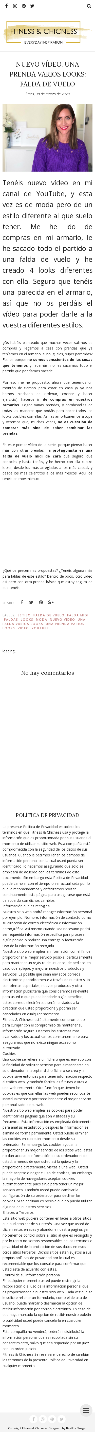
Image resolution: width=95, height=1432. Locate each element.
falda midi (78, 615)
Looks (27, 619)
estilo (24, 615)
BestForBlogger (76, 1428)
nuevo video (62, 619)
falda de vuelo (49, 615)
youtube (40, 628)
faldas (11, 619)
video (23, 628)
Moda (41, 619)
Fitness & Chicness (34, 1428)
